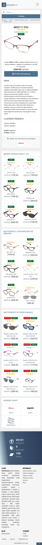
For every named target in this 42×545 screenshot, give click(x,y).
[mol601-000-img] (11, 167)
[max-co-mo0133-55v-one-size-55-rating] (30, 321)
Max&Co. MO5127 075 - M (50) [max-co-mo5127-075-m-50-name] (11, 361)
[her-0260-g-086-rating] (11, 264)
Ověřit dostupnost (21, 73)
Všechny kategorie (28, 473)
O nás (24, 533)
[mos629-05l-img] (30, 191)
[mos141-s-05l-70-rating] (30, 210)
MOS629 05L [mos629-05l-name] (30, 198)
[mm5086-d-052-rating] (30, 242)
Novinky (25, 480)
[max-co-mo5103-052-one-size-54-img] (30, 354)
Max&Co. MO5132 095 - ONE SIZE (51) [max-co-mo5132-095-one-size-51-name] (30, 388)
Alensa (12, 132)
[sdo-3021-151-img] (11, 246)
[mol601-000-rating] (11, 163)
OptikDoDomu (23, 539)
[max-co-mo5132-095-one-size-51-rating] (30, 374)
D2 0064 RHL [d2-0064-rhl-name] (11, 298)
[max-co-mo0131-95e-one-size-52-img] (11, 327)
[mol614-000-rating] (30, 163)
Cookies (25, 536)
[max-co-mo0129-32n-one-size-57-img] (11, 380)
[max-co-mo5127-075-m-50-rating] (11, 347)
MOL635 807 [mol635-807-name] (11, 194)
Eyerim (12, 539)
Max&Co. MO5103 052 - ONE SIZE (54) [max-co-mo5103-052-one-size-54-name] (30, 361)
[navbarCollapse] (37, 4)
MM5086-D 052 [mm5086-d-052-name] (30, 252)
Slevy (24, 482)
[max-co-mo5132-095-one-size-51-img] (30, 380)
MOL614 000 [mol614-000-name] (30, 173)
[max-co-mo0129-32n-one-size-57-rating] (11, 374)
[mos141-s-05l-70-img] (30, 214)
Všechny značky (27, 475)
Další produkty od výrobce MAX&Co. (18, 312)
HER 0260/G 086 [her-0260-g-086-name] (11, 274)
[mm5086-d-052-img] (30, 247)
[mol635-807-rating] (11, 184)
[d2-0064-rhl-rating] (11, 288)
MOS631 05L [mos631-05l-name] (11, 220)
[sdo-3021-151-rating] (11, 242)
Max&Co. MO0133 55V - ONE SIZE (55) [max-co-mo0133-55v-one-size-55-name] (30, 335)
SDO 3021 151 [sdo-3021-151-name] (11, 252)
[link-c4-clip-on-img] (30, 294)
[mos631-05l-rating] (11, 210)
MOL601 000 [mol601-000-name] (11, 172)
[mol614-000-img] (30, 167)
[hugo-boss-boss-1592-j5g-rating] (30, 264)
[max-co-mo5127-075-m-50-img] (11, 354)
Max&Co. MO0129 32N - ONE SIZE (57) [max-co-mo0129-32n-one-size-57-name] (11, 388)
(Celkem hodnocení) (21, 32)
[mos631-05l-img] (11, 214)
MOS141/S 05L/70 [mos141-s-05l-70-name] (30, 219)
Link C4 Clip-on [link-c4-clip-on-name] (30, 301)
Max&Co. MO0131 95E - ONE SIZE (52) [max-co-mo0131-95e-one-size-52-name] (11, 335)
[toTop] (39, 543)
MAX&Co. (13, 130)
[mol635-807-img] (11, 188)
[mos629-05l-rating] (30, 184)
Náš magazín (6, 533)
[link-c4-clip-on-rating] (30, 288)
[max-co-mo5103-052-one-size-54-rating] (30, 347)
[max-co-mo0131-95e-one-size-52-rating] (11, 321)
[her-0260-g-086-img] (11, 269)
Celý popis (22, 66)
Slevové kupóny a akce (29, 471)
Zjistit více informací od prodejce (21, 142)
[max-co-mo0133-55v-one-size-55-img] (30, 327)
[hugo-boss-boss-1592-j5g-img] (30, 269)
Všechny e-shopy (28, 478)
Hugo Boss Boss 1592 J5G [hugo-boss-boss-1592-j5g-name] (30, 275)
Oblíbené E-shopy (10, 400)
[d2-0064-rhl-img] (11, 292)
